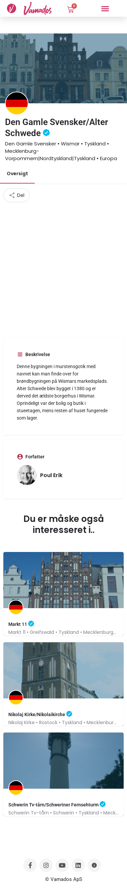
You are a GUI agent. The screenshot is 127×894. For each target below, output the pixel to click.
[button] (105, 8)
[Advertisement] (63, 269)
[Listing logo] (16, 103)
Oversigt (17, 173)
